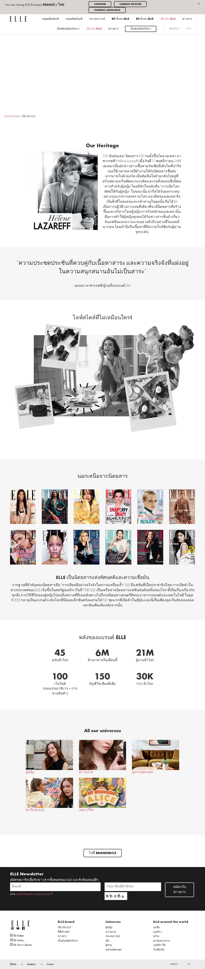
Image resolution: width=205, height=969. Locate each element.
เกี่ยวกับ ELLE (167, 19)
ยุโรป (156, 936)
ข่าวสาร (187, 19)
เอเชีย (156, 927)
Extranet (50, 964)
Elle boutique (17, 935)
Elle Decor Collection (21, 944)
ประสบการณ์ (97, 19)
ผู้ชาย (109, 945)
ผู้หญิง (49, 757)
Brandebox (31, 964)
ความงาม (102, 757)
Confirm (100, 4)
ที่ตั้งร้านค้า (64, 932)
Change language (107, 10)
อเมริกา (157, 932)
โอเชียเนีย (158, 950)
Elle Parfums (17, 940)
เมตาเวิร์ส (102, 795)
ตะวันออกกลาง (161, 941)
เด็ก (107, 941)
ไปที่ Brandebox (102, 853)
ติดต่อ (13, 964)
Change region (130, 4)
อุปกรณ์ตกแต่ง (155, 757)
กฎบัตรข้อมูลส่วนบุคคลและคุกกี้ (34, 894)
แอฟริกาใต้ (159, 945)
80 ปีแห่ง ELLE (120, 19)
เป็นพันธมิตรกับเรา (68, 29)
